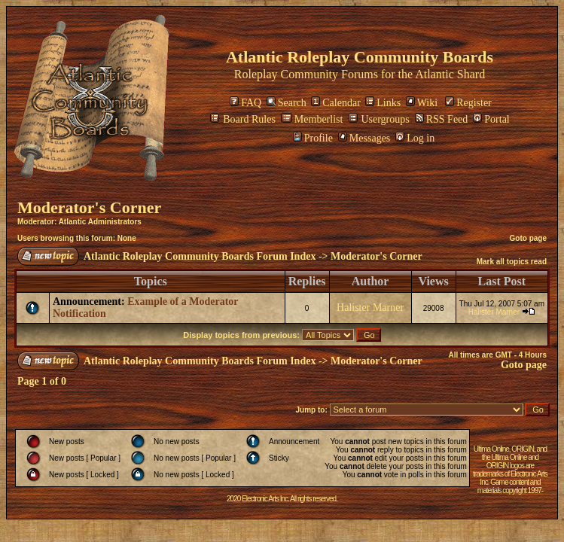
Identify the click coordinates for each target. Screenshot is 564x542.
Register (468, 102)
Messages (364, 138)
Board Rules (243, 119)
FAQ (245, 102)
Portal (491, 119)
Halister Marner (370, 307)
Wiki (421, 102)
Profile (313, 138)
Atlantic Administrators (100, 222)
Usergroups (379, 119)
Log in (414, 138)
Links (383, 102)
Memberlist (312, 119)
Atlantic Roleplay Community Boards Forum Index (200, 256)
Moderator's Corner (89, 207)
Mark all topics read (512, 261)
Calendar (336, 102)
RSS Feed (441, 119)
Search (286, 102)
